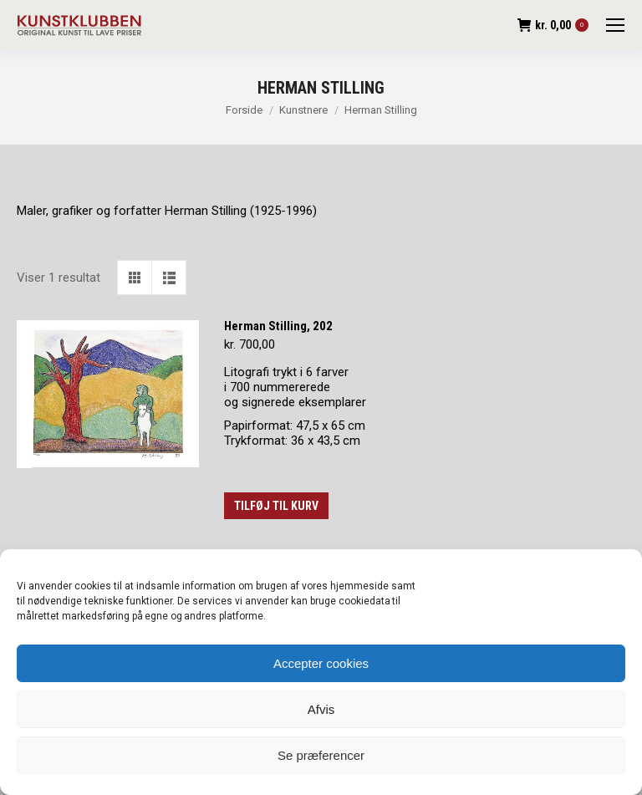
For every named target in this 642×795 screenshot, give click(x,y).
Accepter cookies (321, 663)
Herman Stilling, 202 (278, 326)
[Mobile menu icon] (615, 25)
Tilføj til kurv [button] (276, 505)
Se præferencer (321, 755)
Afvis (321, 709)
